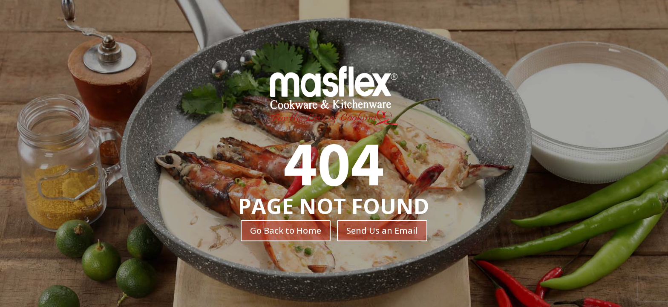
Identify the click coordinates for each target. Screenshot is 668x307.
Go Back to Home (285, 230)
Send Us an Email (382, 230)
